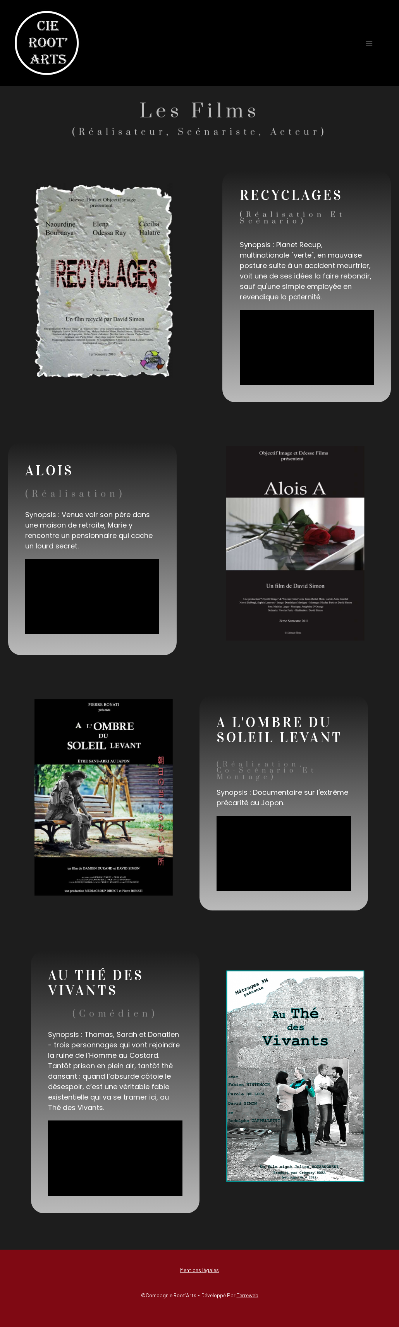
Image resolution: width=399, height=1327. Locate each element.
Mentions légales (199, 1270)
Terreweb (247, 1295)
